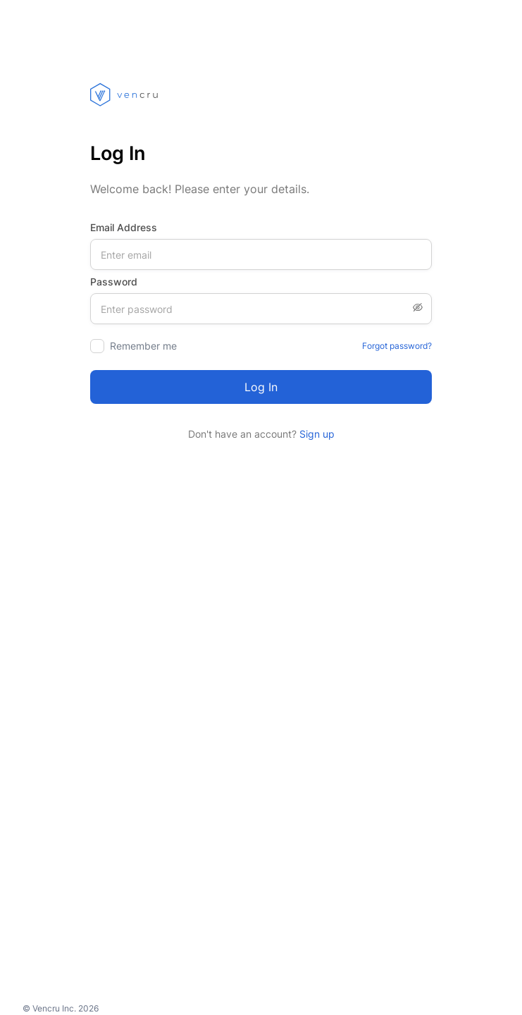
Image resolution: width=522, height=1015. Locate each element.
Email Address (123, 227)
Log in (261, 387)
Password (113, 282)
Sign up (316, 434)
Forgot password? (397, 345)
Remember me (143, 346)
